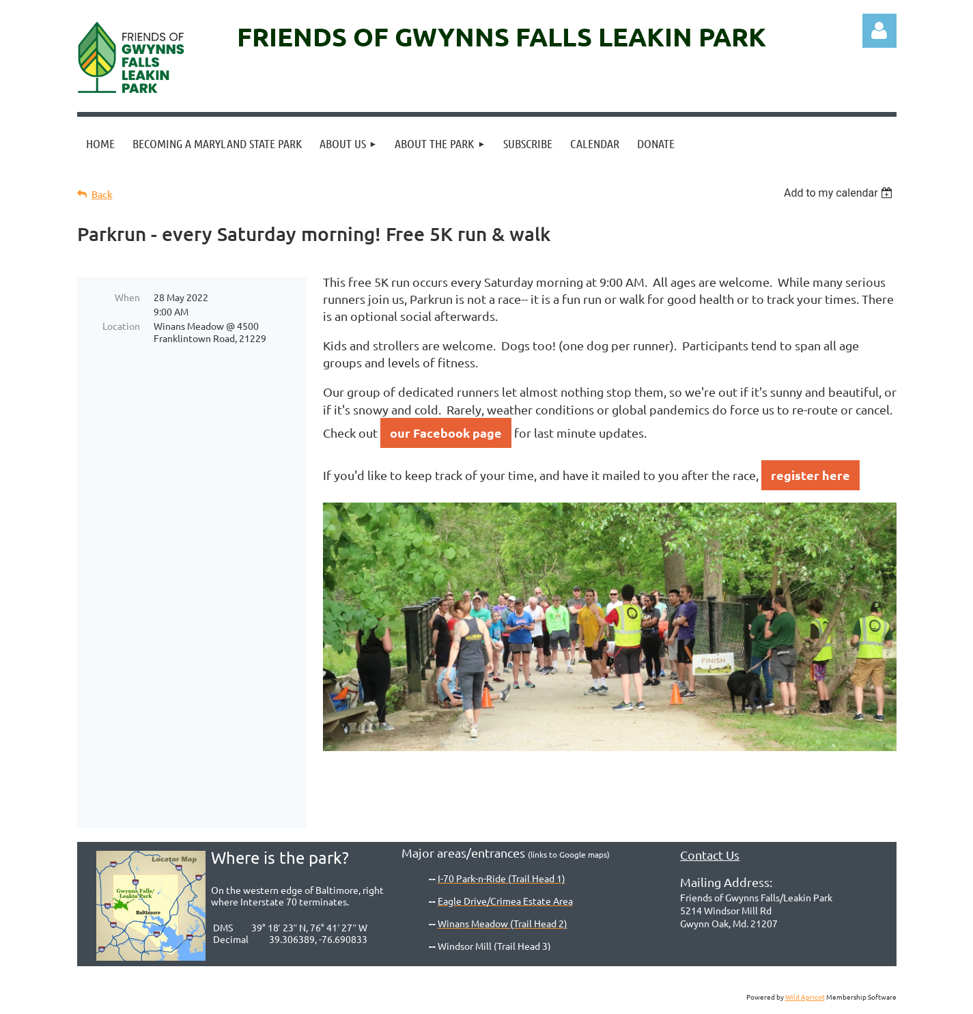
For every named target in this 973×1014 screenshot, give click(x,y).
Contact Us (709, 854)
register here (810, 475)
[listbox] (840, 192)
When (127, 297)
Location (121, 326)
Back (102, 194)
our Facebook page (446, 432)
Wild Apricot (805, 996)
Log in (879, 31)
